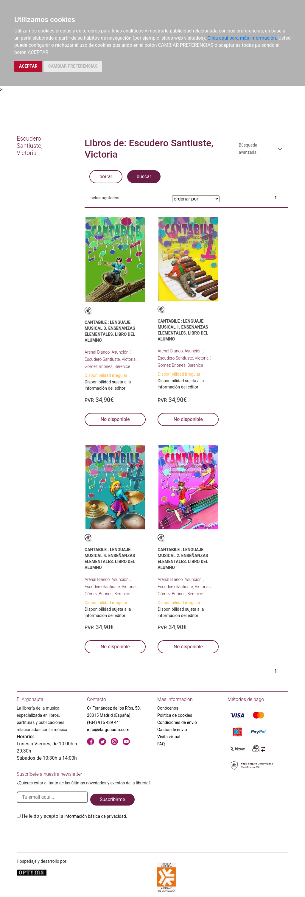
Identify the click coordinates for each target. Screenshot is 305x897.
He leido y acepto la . (74, 816)
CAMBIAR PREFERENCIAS (72, 66)
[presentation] (62, 833)
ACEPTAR (28, 66)
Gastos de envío (172, 729)
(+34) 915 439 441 (104, 722)
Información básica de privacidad (95, 816)
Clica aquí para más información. (242, 38)
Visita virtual (168, 736)
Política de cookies (174, 715)
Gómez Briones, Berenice (107, 366)
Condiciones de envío (177, 722)
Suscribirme (112, 799)
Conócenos (167, 708)
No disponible (115, 419)
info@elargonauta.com (108, 729)
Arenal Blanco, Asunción (107, 352)
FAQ (161, 743)
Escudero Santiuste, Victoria (111, 359)
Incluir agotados (104, 197)
